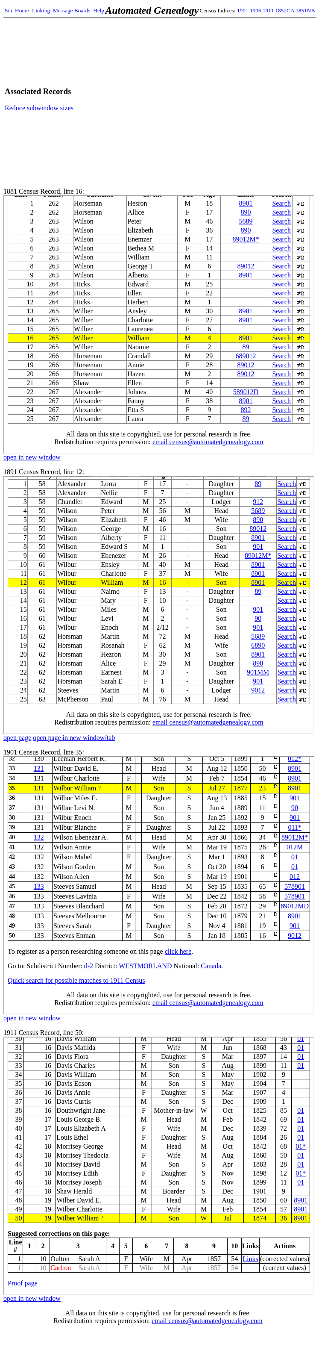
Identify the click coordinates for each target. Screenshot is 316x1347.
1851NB (305, 10)
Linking (41, 10)
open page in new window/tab (74, 737)
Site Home (17, 10)
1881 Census (158, 324)
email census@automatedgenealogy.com (207, 1320)
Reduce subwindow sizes (39, 108)
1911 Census (158, 1166)
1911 (268, 10)
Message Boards (72, 10)
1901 (243, 10)
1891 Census (158, 605)
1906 (255, 10)
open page (17, 737)
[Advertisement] (231, 99)
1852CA (284, 10)
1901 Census (158, 885)
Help (98, 10)
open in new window (32, 457)
